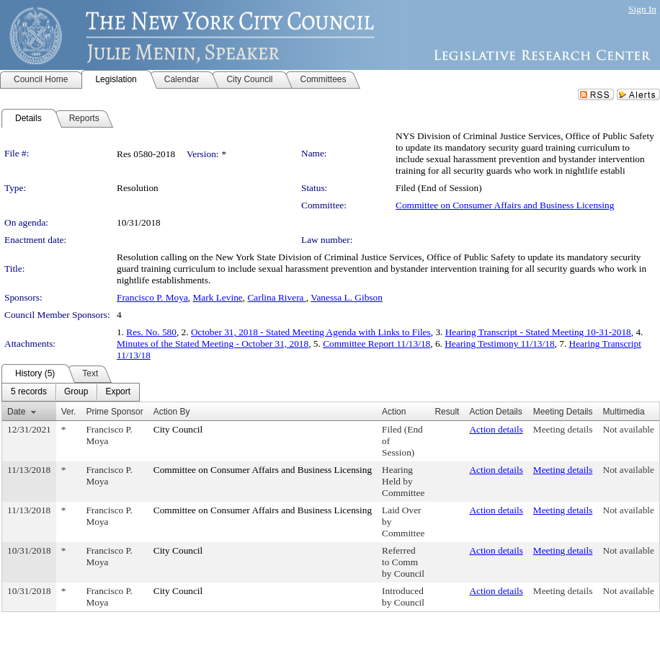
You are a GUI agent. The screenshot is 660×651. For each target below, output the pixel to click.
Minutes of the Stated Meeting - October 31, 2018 (212, 343)
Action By (171, 412)
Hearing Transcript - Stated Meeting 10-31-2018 (538, 332)
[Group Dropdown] (76, 392)
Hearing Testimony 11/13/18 (499, 343)
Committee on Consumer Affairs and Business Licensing (505, 205)
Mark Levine (218, 297)
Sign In (642, 9)
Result (446, 412)
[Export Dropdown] (118, 392)
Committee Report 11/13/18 (376, 343)
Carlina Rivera (276, 297)
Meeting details (563, 429)
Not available (628, 429)
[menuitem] (28, 392)
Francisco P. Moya (152, 297)
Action (394, 412)
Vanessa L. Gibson (347, 297)
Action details (495, 429)
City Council (178, 429)
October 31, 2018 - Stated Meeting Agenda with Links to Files (311, 332)
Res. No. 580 (151, 332)
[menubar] (70, 392)
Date (16, 412)
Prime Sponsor (114, 412)
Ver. (68, 412)
